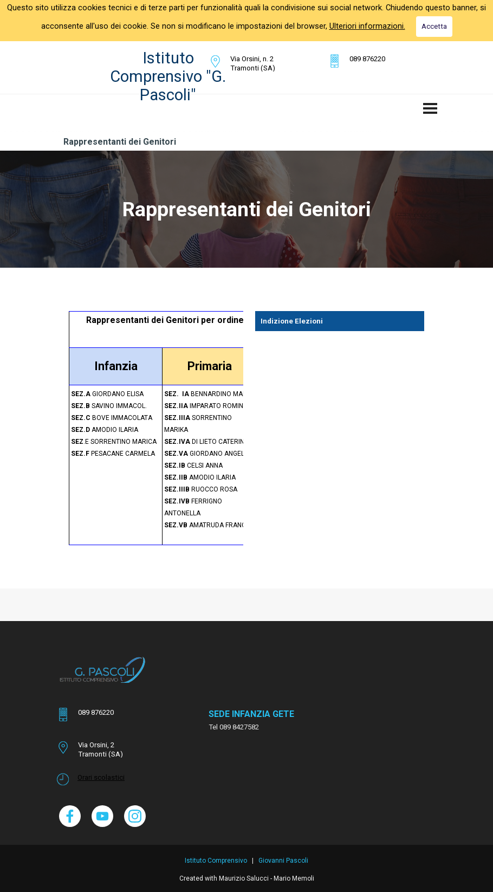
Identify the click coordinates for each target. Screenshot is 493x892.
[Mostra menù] (430, 108)
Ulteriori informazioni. (367, 26)
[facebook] (70, 816)
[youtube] (102, 816)
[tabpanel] (263, 63)
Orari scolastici (101, 777)
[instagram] (135, 816)
